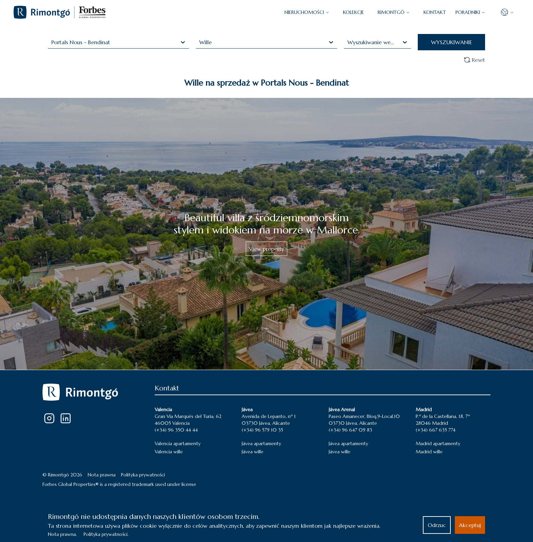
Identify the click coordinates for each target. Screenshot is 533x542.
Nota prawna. (62, 534)
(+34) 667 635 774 (435, 430)
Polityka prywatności (143, 475)
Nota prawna (102, 475)
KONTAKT (435, 12)
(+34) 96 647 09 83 (350, 430)
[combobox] (52, 42)
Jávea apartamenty (261, 443)
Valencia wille (169, 452)
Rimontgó (394, 12)
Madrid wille (429, 452)
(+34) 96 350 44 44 (176, 430)
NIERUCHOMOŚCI (307, 12)
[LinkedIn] (65, 418)
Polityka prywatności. (106, 534)
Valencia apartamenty (178, 443)
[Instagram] (49, 418)
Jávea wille (252, 452)
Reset (474, 60)
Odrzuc (437, 525)
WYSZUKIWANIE (451, 42)
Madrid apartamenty (438, 443)
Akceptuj (470, 525)
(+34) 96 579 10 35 (262, 430)
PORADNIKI (470, 12)
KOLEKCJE (353, 12)
